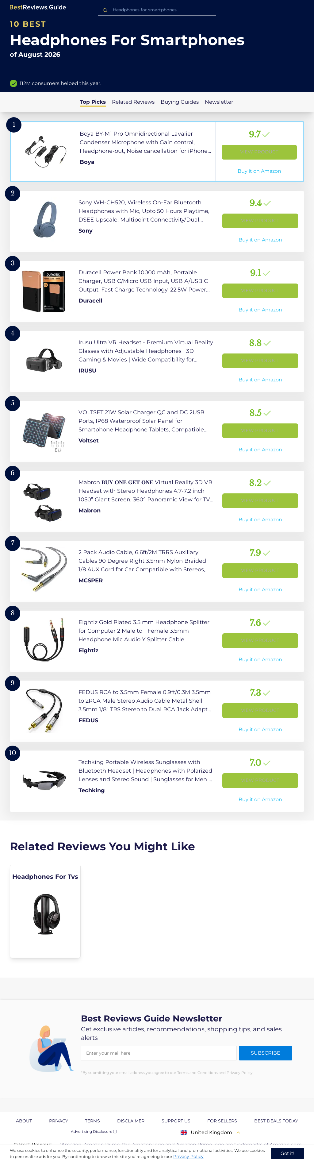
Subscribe (265, 1053)
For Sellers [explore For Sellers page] (222, 1121)
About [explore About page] (24, 1121)
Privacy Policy (188, 1156)
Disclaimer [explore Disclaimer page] (130, 1121)
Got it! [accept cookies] (287, 1153)
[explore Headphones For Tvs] (45, 911)
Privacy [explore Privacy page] (58, 1121)
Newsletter (219, 102)
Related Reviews (133, 102)
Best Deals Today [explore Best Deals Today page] (276, 1121)
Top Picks (93, 102)
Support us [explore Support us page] (176, 1121)
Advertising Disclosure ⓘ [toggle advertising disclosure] (94, 1131)
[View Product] (157, 151)
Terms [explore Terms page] (92, 1121)
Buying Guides (180, 102)
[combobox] (157, 10)
